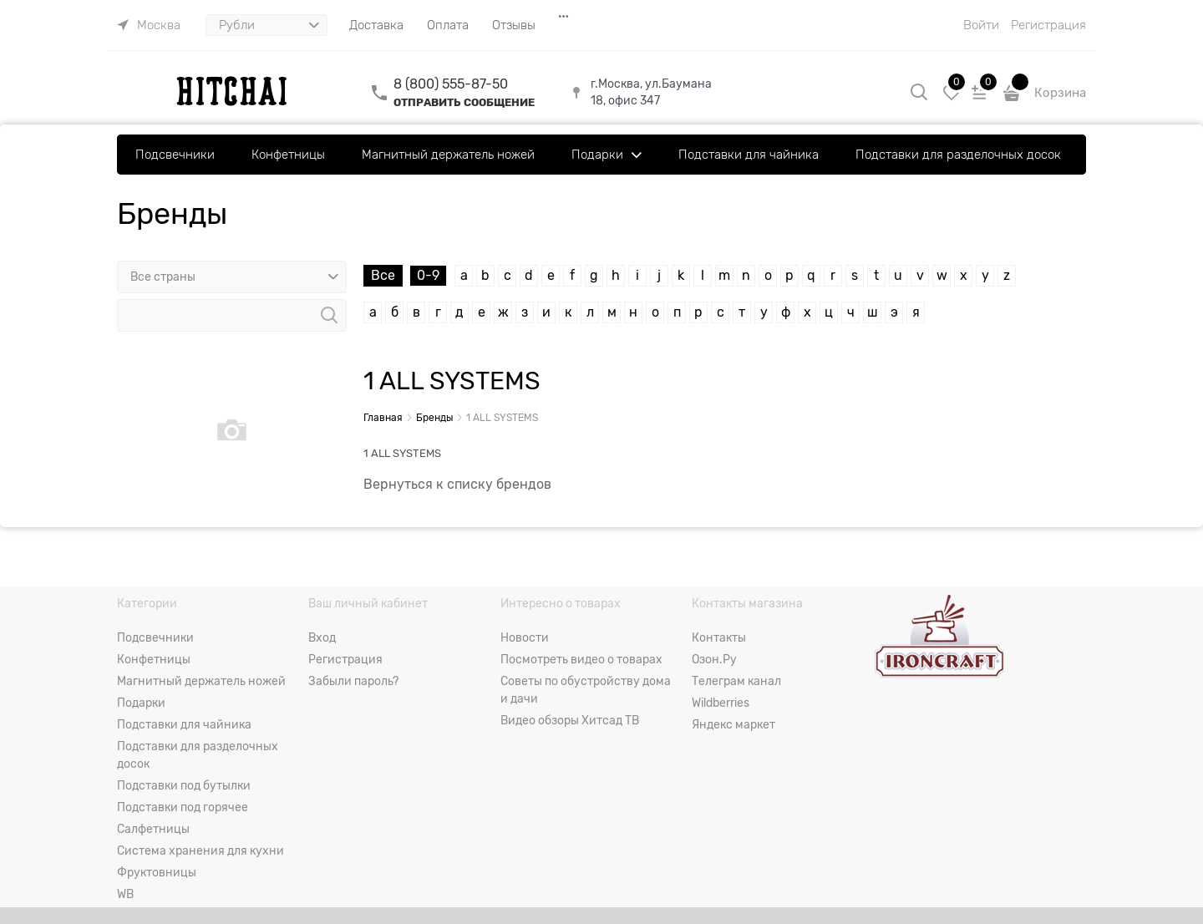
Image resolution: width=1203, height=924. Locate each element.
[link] (148, 25)
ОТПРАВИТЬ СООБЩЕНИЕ (464, 102)
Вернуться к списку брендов (457, 484)
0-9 (428, 275)
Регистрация (1048, 25)
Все (383, 275)
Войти (981, 25)
